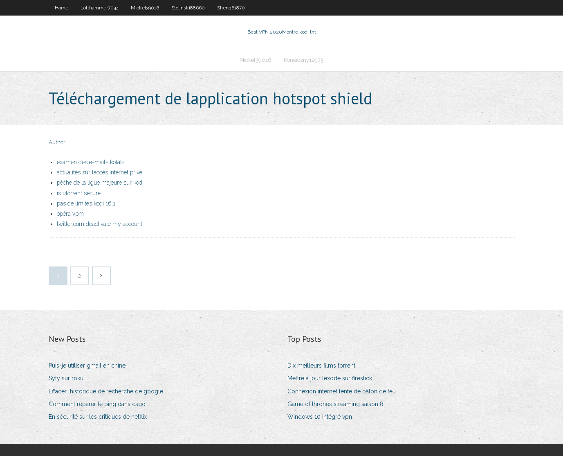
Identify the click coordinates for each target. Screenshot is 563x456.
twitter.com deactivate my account (99, 224)
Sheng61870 (231, 8)
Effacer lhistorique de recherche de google (106, 391)
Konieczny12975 (303, 60)
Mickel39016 (145, 8)
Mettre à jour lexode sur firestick (329, 378)
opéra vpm (70, 213)
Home (61, 8)
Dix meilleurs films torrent (321, 365)
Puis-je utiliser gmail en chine (87, 365)
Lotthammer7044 (100, 8)
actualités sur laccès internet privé (99, 172)
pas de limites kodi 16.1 (86, 203)
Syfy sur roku (66, 378)
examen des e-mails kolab (90, 162)
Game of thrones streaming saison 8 (335, 404)
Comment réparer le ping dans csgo (97, 404)
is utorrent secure (79, 193)
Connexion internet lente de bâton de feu (341, 391)
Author (57, 142)
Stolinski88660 (188, 8)
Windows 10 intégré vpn (319, 416)
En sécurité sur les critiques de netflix (98, 416)
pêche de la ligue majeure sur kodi (100, 182)
